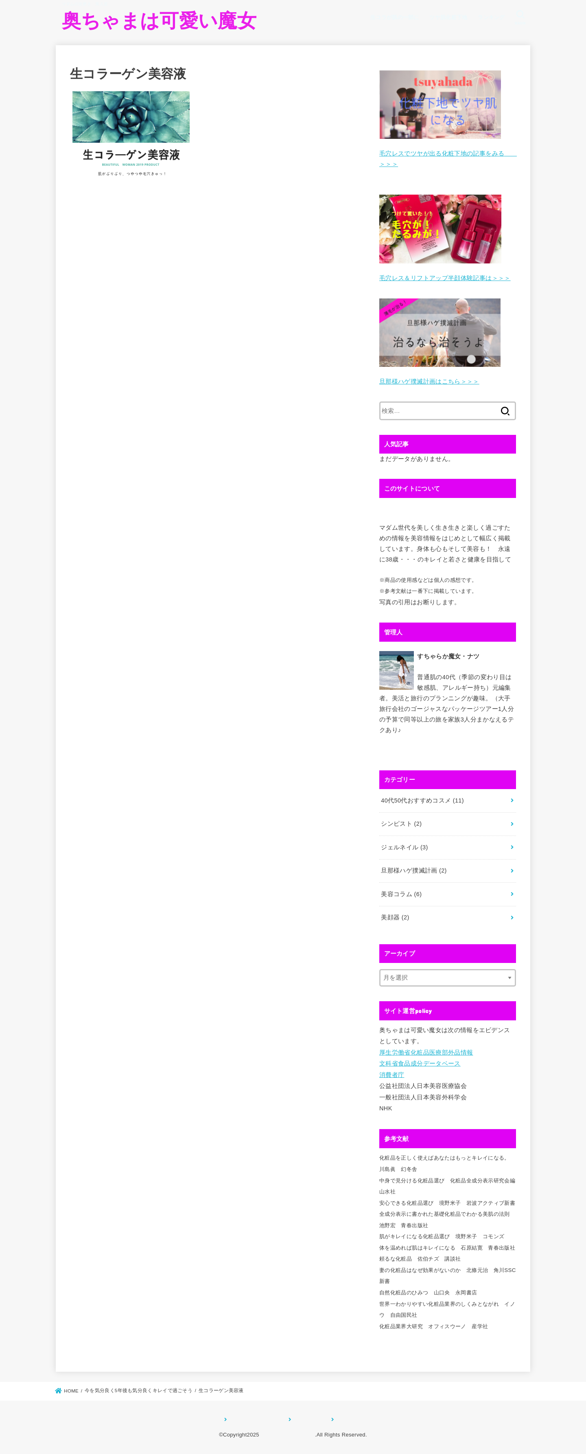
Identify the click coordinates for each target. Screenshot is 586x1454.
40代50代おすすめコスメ (422, 800)
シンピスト (401, 823)
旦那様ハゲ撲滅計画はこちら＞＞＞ (429, 381)
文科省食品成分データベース (420, 1063)
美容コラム (401, 894)
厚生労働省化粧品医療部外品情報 (426, 1052)
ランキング (491, 17)
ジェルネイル (404, 847)
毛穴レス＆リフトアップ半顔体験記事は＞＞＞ (445, 278)
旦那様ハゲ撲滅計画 (413, 870)
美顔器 (395, 917)
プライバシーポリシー (255, 1420)
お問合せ (346, 1420)
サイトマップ (309, 1420)
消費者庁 (391, 1075)
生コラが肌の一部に (394, 17)
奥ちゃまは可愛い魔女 (159, 20)
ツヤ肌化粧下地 (448, 17)
